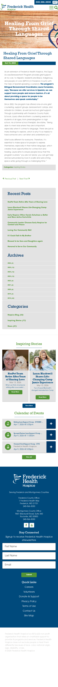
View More (29, 432)
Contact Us (29, 640)
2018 (12, 321)
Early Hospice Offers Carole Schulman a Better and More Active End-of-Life (27, 220)
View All (29, 484)
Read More (15, 417)
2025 (12, 278)
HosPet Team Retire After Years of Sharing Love (27, 204)
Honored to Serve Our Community (24, 254)
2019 (12, 315)
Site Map (29, 645)
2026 (12, 272)
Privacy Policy (29, 630)
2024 (12, 284)
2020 (12, 309)
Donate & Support (29, 626)
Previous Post (9, 179)
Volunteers (29, 621)
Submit (29, 603)
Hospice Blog (16, 339)
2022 (12, 296)
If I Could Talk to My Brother (21, 242)
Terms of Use (29, 635)
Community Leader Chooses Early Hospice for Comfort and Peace (28, 229)
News (13, 351)
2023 (12, 290)
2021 (12, 302)
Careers (29, 616)
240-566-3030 (29, 534)
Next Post (24, 179)
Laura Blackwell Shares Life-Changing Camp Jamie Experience (26, 212)
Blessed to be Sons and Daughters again (27, 248)
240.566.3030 (41, 2)
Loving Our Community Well (21, 236)
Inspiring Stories (19, 167)
